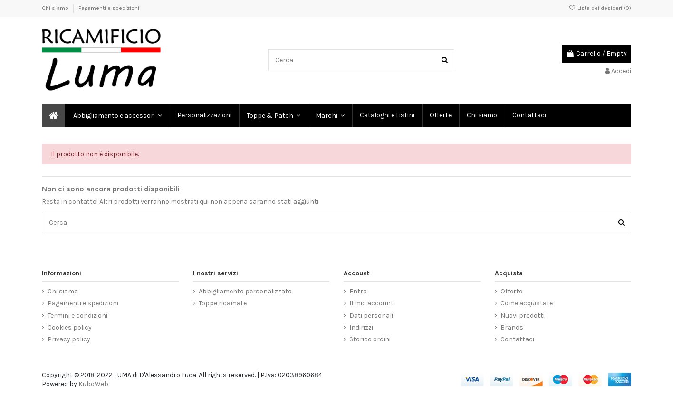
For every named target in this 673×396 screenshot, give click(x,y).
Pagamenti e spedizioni (108, 8)
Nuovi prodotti (522, 315)
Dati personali (371, 315)
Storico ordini (370, 339)
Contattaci (517, 339)
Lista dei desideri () (600, 8)
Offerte (511, 291)
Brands (511, 327)
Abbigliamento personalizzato (245, 291)
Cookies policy (70, 327)
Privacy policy (69, 339)
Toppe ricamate (223, 303)
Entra (358, 291)
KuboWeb (93, 384)
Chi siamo (56, 8)
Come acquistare (526, 303)
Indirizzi (361, 327)
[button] (330, 115)
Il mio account (371, 303)
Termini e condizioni (77, 315)
